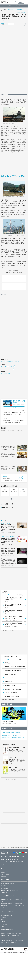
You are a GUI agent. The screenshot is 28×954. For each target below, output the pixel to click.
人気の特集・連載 (7, 656)
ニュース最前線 (9, 678)
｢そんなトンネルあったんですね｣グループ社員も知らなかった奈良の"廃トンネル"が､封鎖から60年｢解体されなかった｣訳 (8, 561)
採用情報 (9, 933)
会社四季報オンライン (6, 886)
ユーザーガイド (4, 924)
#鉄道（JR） (4, 366)
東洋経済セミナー (18, 903)
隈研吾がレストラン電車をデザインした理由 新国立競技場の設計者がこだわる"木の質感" (8, 454)
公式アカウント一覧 (16, 933)
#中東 (3, 732)
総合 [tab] (8, 594)
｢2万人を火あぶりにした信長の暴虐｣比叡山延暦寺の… (13, 605)
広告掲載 (3, 935)
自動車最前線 (8, 681)
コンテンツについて (5, 917)
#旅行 (16, 361)
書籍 (15, 859)
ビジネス (4, 9)
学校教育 (3, 872)
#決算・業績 (18, 735)
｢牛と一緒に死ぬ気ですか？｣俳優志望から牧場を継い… (13, 617)
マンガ (24, 6)
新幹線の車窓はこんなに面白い (19, 401)
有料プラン (3, 919)
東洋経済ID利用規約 (19, 940)
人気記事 (15, 6)
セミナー (3, 859)
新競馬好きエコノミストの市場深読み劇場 (15, 666)
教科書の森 (3, 908)
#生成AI (8, 732)
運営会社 (3, 933)
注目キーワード (6, 728)
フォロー (11, 23)
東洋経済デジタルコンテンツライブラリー (10, 890)
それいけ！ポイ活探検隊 (11, 693)
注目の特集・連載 (7, 704)
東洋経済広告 (4, 905)
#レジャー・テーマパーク (6, 368)
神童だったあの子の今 (10, 674)
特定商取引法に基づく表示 (7, 940)
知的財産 (15, 937)
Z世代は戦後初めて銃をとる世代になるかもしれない (17, 748)
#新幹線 (9, 361)
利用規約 (3, 926)
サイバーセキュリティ (6, 874)
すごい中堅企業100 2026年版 (12, 696)
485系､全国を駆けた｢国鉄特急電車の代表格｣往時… (13, 598)
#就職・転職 (21, 737)
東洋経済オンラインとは (6, 915)
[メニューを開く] (26, 2)
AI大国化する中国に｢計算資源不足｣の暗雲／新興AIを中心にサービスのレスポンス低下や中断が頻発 (8, 540)
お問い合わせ (14, 942)
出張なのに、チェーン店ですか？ (13, 689)
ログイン (21, 2)
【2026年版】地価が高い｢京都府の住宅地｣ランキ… (13, 624)
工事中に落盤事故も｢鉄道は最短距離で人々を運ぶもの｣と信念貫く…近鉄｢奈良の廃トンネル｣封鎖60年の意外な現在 (8, 551)
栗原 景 (2, 23)
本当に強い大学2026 (10, 685)
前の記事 (19, 12)
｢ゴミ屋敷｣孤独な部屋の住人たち (13, 670)
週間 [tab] (20, 659)
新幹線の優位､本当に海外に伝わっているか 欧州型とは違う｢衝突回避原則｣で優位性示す (8, 448)
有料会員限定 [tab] (20, 595)
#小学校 (12, 732)
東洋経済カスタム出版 (19, 905)
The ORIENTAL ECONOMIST (7, 883)
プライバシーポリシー (6, 937)
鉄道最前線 (8, 663)
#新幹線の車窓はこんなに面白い (15, 9)
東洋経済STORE (4, 888)
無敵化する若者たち (14, 767)
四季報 (9, 859)
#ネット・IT (11, 735)
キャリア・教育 (19, 862)
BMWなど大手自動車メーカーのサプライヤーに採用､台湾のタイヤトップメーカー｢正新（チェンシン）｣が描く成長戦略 (8, 527)
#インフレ (4, 735)
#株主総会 (14, 737)
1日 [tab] (8, 659)
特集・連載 (8, 6)
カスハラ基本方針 (5, 942)
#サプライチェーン (6, 737)
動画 (20, 6)
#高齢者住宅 (18, 732)
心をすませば (12, 757)
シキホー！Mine (4, 892)
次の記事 (24, 12)
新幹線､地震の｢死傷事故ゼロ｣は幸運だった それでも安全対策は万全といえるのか (8, 468)
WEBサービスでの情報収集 (13, 935)
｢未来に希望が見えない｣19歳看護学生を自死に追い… (13, 611)
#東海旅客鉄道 (4, 373)
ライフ (2, 864)
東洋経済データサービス (6, 903)
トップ (2, 6)
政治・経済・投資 (10, 862)
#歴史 (2, 361)
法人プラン (3, 921)
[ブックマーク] (25, 24)
